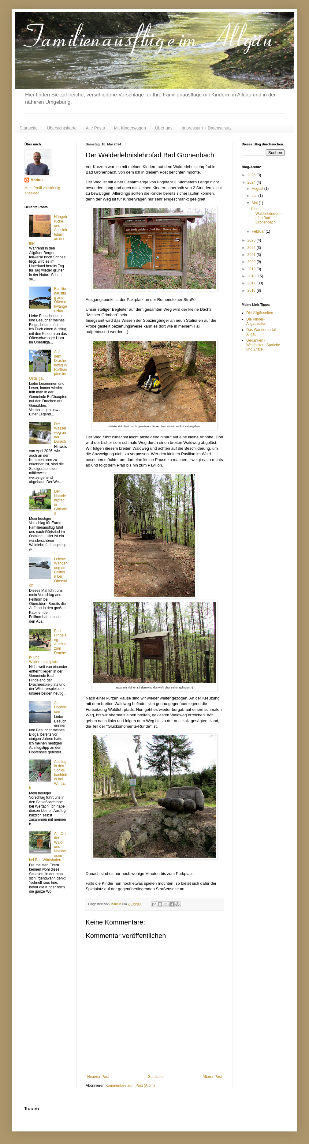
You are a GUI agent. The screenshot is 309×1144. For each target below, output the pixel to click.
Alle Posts (95, 128)
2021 (252, 255)
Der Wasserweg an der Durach (60, 433)
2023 (252, 240)
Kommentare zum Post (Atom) (130, 1085)
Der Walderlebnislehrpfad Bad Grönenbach (267, 215)
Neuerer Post (98, 1077)
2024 (252, 182)
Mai (255, 203)
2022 (252, 248)
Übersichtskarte (61, 128)
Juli (255, 195)
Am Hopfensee (60, 707)
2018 (252, 276)
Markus (37, 180)
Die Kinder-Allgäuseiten (256, 321)
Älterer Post (212, 1077)
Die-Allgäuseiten (259, 313)
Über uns (164, 128)
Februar (259, 231)
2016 (252, 290)
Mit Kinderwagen (130, 128)
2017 (252, 283)
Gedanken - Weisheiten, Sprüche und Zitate (263, 344)
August (258, 188)
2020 (252, 262)
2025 (252, 175)
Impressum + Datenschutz (207, 128)
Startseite (29, 128)
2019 (252, 269)
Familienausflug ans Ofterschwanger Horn (60, 300)
